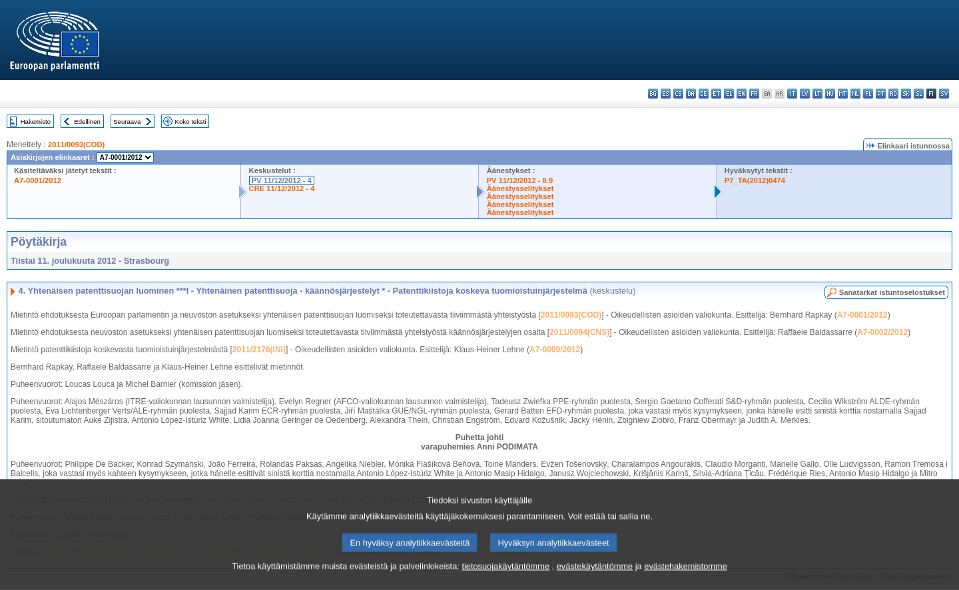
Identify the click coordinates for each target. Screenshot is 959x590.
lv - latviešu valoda (805, 94)
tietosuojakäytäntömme (505, 578)
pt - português (881, 94)
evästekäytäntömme (595, 578)
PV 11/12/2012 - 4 (282, 180)
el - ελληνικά (729, 94)
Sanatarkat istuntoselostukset (892, 292)
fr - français (754, 94)
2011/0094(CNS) (579, 332)
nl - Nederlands (855, 94)
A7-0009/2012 (554, 349)
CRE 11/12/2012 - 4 (282, 188)
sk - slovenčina (906, 94)
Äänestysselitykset (520, 188)
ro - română (893, 94)
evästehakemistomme (685, 578)
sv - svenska (944, 94)
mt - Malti (843, 94)
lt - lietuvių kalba (817, 94)
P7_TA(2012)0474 (755, 180)
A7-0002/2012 (882, 332)
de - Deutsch (704, 94)
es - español (666, 94)
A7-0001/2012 (37, 180)
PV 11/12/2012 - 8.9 (520, 180)
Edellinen (87, 121)
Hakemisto (36, 121)
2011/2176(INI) (259, 349)
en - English (742, 94)
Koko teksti (190, 121)
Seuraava (127, 121)
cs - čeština (678, 94)
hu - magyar (830, 94)
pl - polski (868, 94)
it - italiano (792, 94)
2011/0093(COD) (76, 144)
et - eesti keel (716, 94)
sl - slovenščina (919, 94)
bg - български (653, 94)
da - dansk (691, 94)
